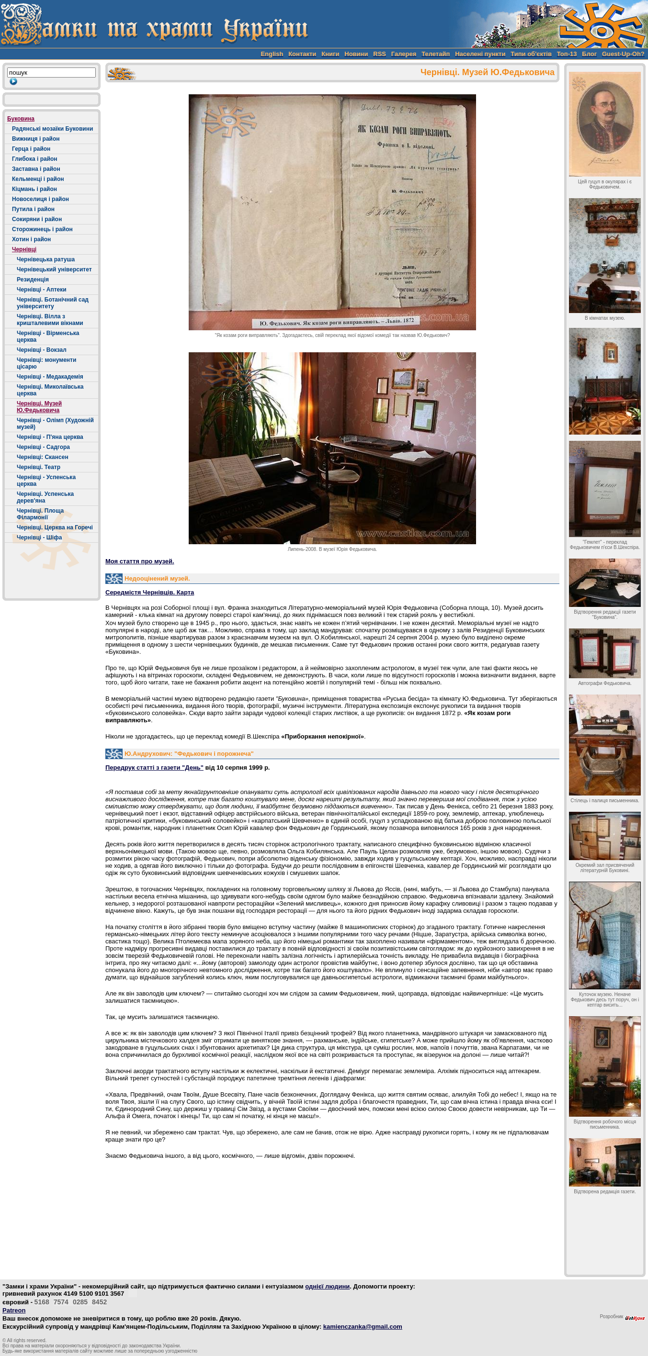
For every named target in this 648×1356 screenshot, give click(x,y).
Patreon (13, 1310)
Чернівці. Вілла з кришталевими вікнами (50, 319)
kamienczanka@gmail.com (362, 1326)
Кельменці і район (38, 179)
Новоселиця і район (40, 199)
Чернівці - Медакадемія (50, 376)
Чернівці (24, 249)
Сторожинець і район (42, 229)
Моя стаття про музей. (139, 561)
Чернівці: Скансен (42, 457)
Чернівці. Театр (38, 467)
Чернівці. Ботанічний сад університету (53, 303)
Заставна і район (36, 169)
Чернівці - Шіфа (39, 537)
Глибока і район (34, 159)
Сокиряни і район (37, 219)
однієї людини (327, 1286)
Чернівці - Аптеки (42, 289)
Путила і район (33, 209)
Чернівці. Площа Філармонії (40, 514)
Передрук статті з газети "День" (154, 767)
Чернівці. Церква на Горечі (55, 527)
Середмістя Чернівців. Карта (149, 592)
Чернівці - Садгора (43, 447)
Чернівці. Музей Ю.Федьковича (39, 407)
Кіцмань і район (34, 189)
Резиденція (33, 279)
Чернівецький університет (54, 269)
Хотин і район (31, 239)
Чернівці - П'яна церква (50, 437)
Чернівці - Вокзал (42, 350)
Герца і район (31, 149)
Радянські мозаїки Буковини (52, 128)
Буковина (20, 118)
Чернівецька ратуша (46, 259)
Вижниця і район (36, 138)
